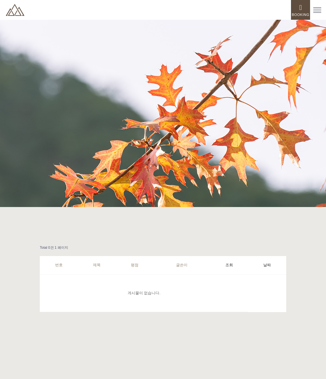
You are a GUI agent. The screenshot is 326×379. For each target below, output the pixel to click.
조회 (229, 265)
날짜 (267, 265)
